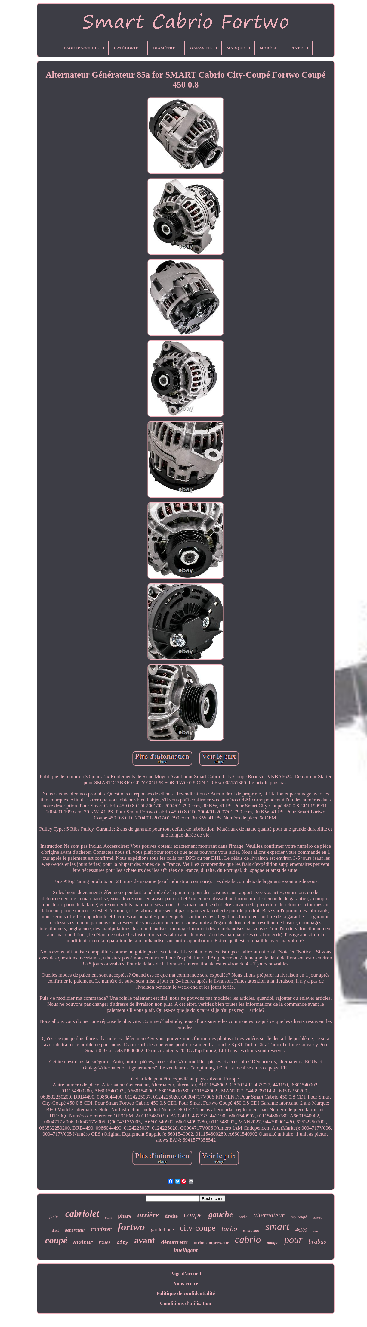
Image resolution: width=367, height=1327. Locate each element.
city (122, 1242)
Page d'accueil (185, 1273)
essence (317, 1217)
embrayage (251, 1230)
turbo (229, 1228)
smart (277, 1226)
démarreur (174, 1242)
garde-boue (162, 1229)
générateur (75, 1230)
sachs (243, 1216)
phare (124, 1216)
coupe (193, 1214)
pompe (272, 1243)
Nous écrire (185, 1283)
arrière (148, 1215)
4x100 (301, 1229)
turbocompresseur (211, 1242)
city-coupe (197, 1227)
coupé (56, 1240)
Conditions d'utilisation (185, 1303)
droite (171, 1216)
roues (104, 1242)
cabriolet (82, 1213)
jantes (54, 1216)
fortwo (131, 1226)
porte (108, 1217)
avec (316, 1231)
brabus (317, 1241)
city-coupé (299, 1216)
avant (144, 1240)
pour (293, 1239)
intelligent (185, 1250)
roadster (101, 1229)
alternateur (269, 1215)
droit (55, 1230)
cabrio (248, 1239)
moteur (83, 1241)
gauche (220, 1214)
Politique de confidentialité (185, 1293)
